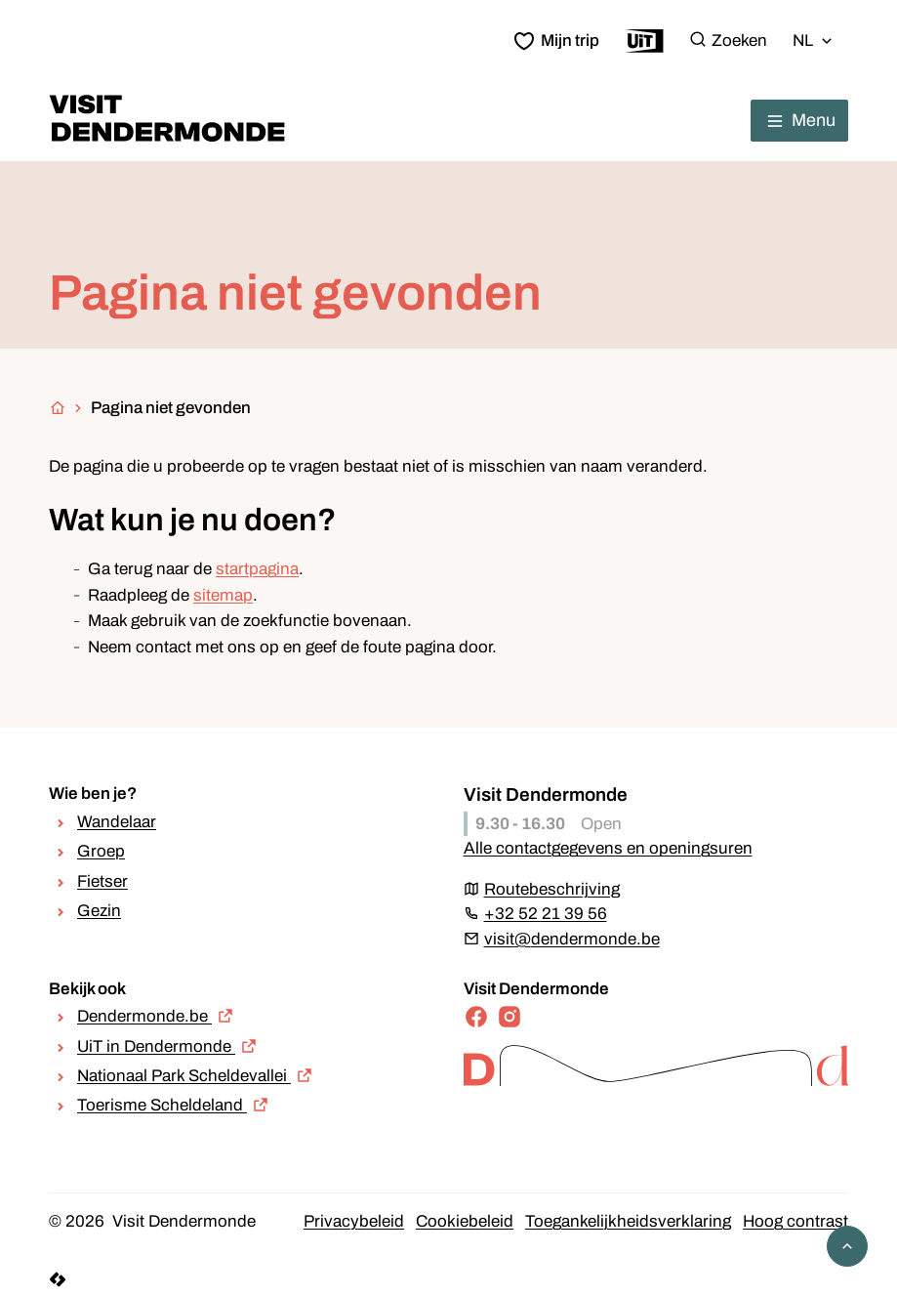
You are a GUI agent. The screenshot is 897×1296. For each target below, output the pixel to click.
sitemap (223, 595)
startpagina (257, 569)
